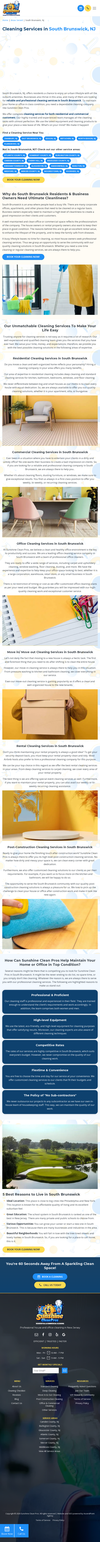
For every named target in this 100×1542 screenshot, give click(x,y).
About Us (16, 1386)
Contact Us (16, 1403)
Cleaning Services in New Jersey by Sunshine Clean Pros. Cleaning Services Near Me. (50, 1483)
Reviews (16, 1394)
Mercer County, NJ (49, 1442)
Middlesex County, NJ (49, 1446)
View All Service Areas (49, 1451)
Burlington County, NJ (49, 1426)
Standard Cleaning (49, 1386)
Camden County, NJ (49, 1421)
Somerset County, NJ (49, 1438)
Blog (16, 1399)
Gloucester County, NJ (49, 1430)
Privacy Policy (82, 1403)
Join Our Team (82, 1390)
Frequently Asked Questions (82, 1386)
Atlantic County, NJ (49, 1434)
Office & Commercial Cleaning (49, 1404)
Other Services (49, 1409)
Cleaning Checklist (16, 1390)
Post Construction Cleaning (49, 1399)
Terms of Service (82, 1399)
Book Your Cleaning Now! (23, 179)
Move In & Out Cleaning (49, 1394)
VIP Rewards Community (82, 1394)
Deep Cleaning (49, 1390)
